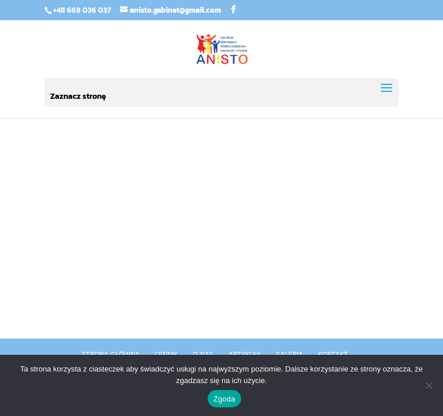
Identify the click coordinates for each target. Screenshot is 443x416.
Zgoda (224, 399)
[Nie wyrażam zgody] (428, 385)
